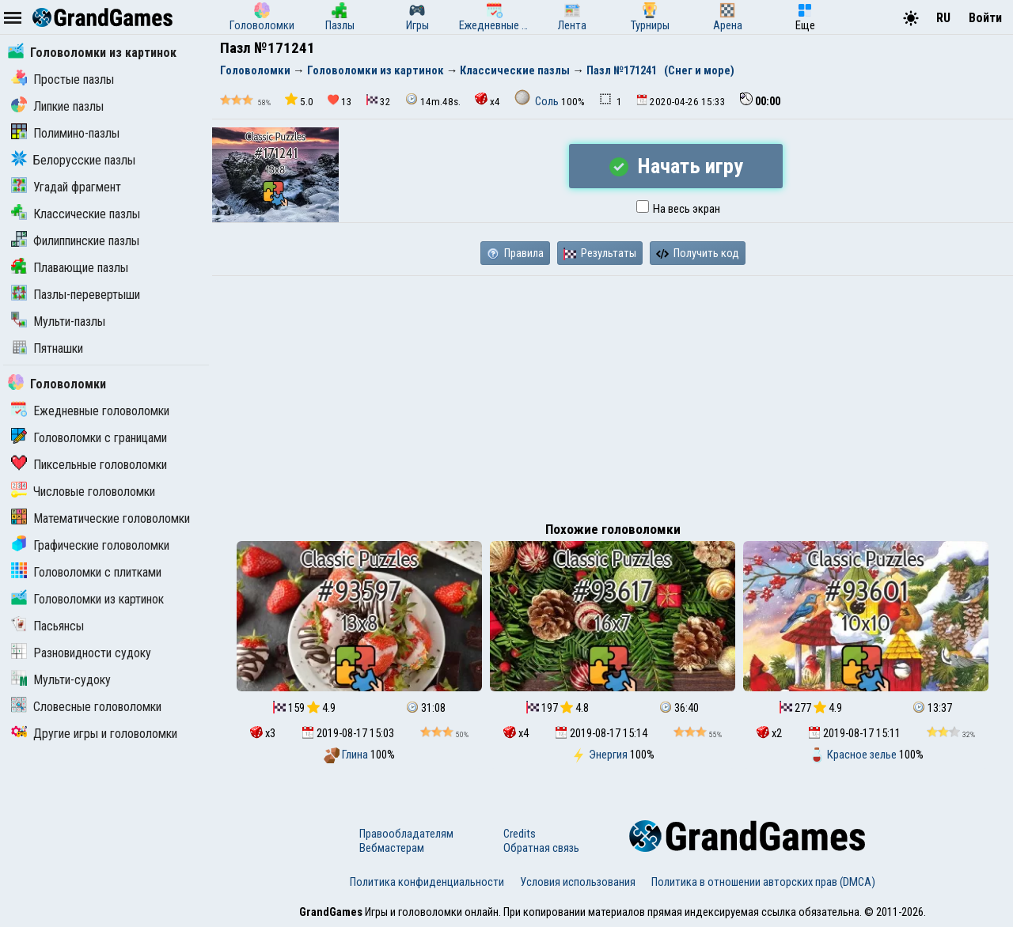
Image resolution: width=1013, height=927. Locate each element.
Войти (985, 17)
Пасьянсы (47, 626)
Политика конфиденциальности (427, 882)
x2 (769, 733)
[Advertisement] (612, 394)
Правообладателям (406, 834)
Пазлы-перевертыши (75, 294)
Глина (347, 754)
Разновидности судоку (81, 652)
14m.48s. (433, 100)
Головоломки (57, 384)
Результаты (599, 253)
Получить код (697, 253)
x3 (262, 733)
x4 (487, 100)
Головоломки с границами (89, 437)
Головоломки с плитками (86, 572)
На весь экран (678, 209)
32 (378, 101)
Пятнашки (47, 348)
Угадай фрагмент (66, 187)
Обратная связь (541, 848)
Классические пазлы (75, 213)
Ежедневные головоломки (90, 410)
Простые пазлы (62, 79)
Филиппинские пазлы (75, 240)
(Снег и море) (699, 70)
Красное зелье (854, 754)
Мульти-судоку (61, 679)
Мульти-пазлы (58, 321)
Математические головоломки (100, 518)
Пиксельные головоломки (89, 464)
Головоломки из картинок (92, 52)
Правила (515, 253)
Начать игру (676, 166)
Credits (519, 834)
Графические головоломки (90, 545)
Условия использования (577, 882)
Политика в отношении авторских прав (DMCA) (763, 882)
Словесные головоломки (86, 706)
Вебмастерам (391, 848)
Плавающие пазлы (69, 267)
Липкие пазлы (57, 106)
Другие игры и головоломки (94, 733)
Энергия (600, 754)
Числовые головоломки (83, 491)
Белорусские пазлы (73, 160)
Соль (537, 101)
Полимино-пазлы (65, 133)
